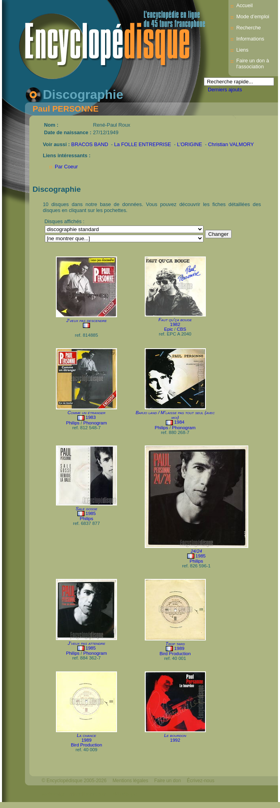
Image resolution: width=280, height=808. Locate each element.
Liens (242, 50)
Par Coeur (66, 167)
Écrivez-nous (200, 780)
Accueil (244, 5)
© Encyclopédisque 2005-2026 (74, 780)
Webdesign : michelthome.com (74, 794)
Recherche (248, 28)
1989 (179, 648)
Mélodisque (125, 794)
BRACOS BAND (89, 144)
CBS (181, 329)
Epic (168, 329)
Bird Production (175, 653)
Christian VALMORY (231, 144)
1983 (91, 417)
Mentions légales (130, 780)
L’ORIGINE (189, 144)
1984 (179, 422)
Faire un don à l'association (252, 63)
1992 (175, 740)
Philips (72, 422)
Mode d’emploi (252, 16)
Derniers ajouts (225, 90)
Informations (250, 39)
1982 (175, 324)
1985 (91, 513)
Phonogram (95, 422)
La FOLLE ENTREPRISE (142, 144)
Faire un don (167, 780)
